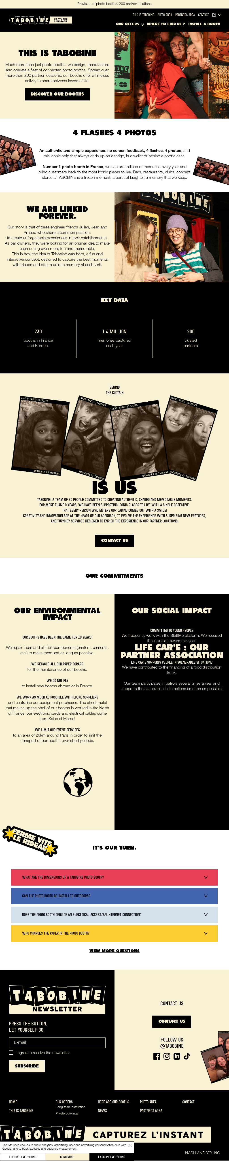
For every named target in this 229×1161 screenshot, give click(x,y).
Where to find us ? (166, 24)
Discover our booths (57, 94)
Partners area (185, 15)
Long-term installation (70, 1107)
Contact (203, 15)
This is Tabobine (143, 15)
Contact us (114, 541)
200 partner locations (135, 4)
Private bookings (67, 1114)
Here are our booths (113, 1102)
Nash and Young (202, 1154)
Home (13, 1102)
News (102, 1111)
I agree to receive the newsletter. (43, 1054)
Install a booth (204, 24)
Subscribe (27, 1067)
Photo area (164, 15)
